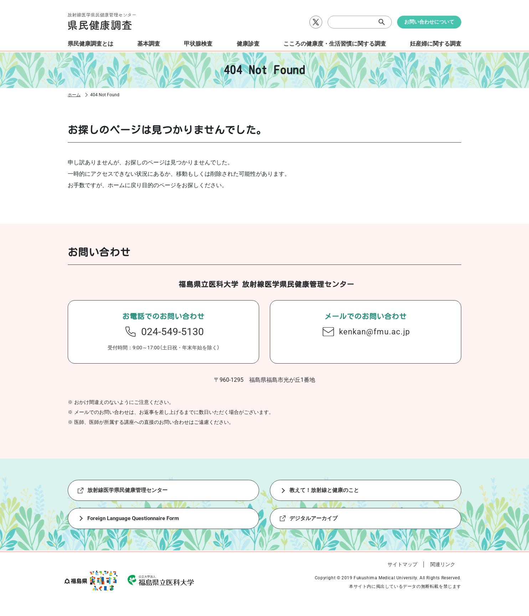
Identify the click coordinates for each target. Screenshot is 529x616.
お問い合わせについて (429, 22)
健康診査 (248, 43)
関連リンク (442, 569)
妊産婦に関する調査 (435, 43)
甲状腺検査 (198, 43)
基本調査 (148, 43)
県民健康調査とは (90, 43)
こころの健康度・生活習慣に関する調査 (334, 43)
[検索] (359, 22)
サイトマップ (402, 569)
